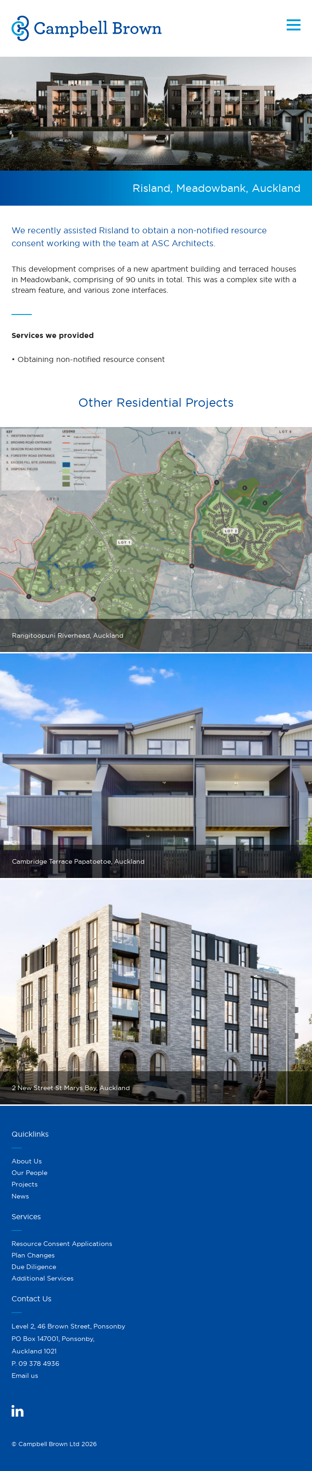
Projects (25, 1184)
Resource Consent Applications (62, 1243)
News (20, 1196)
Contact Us (32, 1298)
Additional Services (43, 1278)
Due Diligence (34, 1266)
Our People (29, 1172)
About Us (27, 1161)
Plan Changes (33, 1255)
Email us (25, 1375)
